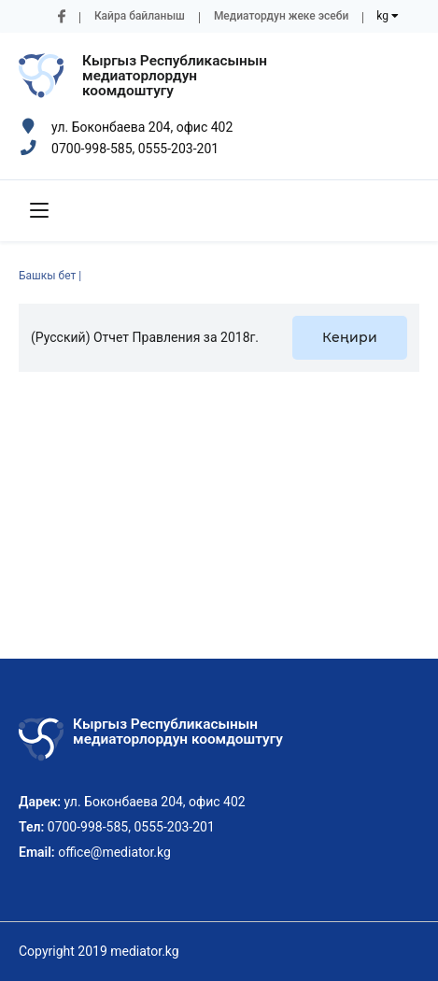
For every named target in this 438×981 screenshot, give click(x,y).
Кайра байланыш (139, 15)
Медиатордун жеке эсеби (281, 15)
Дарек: (40, 801)
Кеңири (349, 337)
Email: (37, 852)
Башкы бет (47, 275)
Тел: (31, 826)
